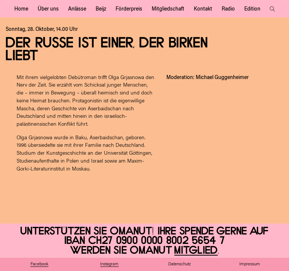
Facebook (39, 264)
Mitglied (196, 250)
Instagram (109, 264)
